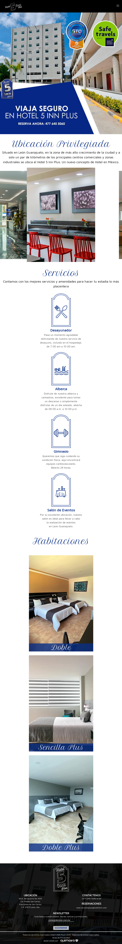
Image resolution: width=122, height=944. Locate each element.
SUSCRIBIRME (61, 928)
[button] (118, 6)
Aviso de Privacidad (61, 937)
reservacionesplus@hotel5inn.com (91, 907)
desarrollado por (61, 940)
